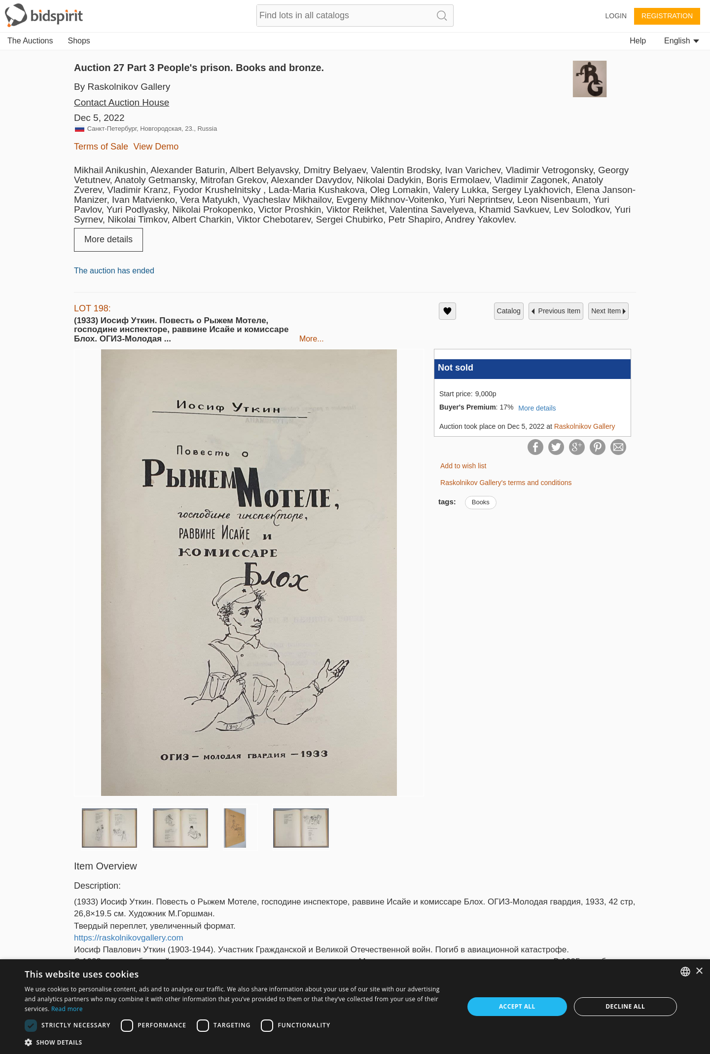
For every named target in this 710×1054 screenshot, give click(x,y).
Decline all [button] (625, 1006)
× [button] (699, 971)
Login (616, 16)
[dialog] (355, 1006)
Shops (79, 41)
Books (481, 502)
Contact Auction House (121, 102)
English (681, 41)
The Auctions (30, 41)
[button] (238, 1042)
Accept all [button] (517, 1006)
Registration (667, 16)
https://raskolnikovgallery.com (128, 937)
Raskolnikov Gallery (584, 426)
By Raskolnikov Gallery (122, 86)
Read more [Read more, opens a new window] (67, 1009)
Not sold (455, 368)
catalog (509, 311)
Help (638, 41)
